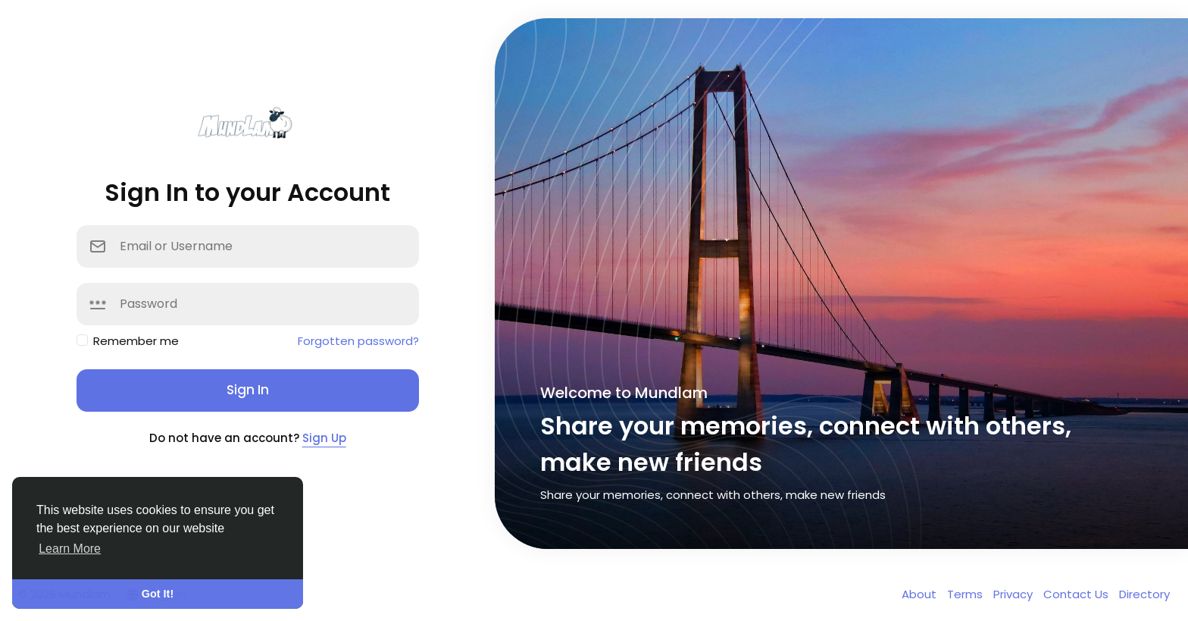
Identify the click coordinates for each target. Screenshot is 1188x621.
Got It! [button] (158, 594)
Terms (966, 594)
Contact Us (1077, 594)
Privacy (1014, 594)
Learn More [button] (70, 548)
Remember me (136, 341)
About (920, 594)
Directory (1144, 594)
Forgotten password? (358, 341)
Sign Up (324, 438)
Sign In (248, 390)
